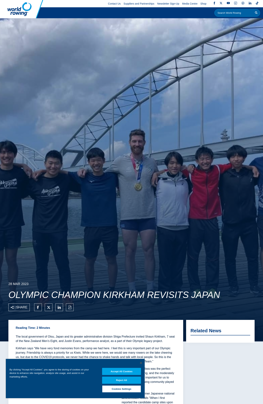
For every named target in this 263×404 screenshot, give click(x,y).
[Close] (141, 362)
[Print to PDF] (70, 307)
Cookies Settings (122, 388)
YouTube (228, 3)
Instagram (235, 3)
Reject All (121, 379)
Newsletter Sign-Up (168, 3)
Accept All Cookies (122, 371)
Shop (203, 3)
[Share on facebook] (38, 307)
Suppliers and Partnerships (139, 3)
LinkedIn (250, 3)
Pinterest (242, 3)
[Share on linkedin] (59, 307)
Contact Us (114, 3)
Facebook (214, 3)
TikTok (257, 3)
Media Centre (189, 3)
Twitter (221, 3)
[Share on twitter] (48, 307)
